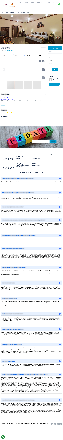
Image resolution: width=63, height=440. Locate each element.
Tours (32, 2)
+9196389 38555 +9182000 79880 (8, 158)
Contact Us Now (35, 163)
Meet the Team (19, 166)
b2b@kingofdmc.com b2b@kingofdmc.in (23, 164)
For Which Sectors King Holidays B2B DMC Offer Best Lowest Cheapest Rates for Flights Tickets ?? (25, 374)
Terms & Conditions (36, 161)
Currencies (50, 154)
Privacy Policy (35, 167)
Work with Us (19, 160)
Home (20, 2)
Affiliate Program (36, 165)
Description (5, 94)
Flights (26, 2)
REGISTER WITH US (36, 152)
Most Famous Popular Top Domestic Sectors (12, 313)
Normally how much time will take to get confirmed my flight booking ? (18, 235)
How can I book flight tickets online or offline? (12, 207)
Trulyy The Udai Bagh (21, 12)
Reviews (4, 110)
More (54, 2)
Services (48, 2)
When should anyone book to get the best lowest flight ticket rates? (18, 192)
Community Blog (19, 156)
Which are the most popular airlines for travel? (13, 248)
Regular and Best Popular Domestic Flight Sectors (13, 267)
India (7, 12)
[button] (43, 77)
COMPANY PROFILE (36, 154)
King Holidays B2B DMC (56, 79)
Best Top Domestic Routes (8, 283)
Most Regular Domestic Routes (9, 298)
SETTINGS (50, 152)
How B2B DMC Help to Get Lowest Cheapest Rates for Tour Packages (18, 400)
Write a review (5, 116)
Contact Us (21, 8)
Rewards (18, 158)
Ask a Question (54, 84)
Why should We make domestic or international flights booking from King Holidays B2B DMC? (23, 220)
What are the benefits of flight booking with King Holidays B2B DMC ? (18, 178)
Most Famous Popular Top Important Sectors (12, 329)
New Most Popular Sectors (8, 361)
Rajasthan (12, 12)
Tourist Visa (40, 2)
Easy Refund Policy (36, 158)
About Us (18, 154)
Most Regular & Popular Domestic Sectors (12, 344)
